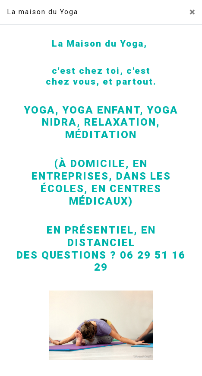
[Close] (192, 12)
